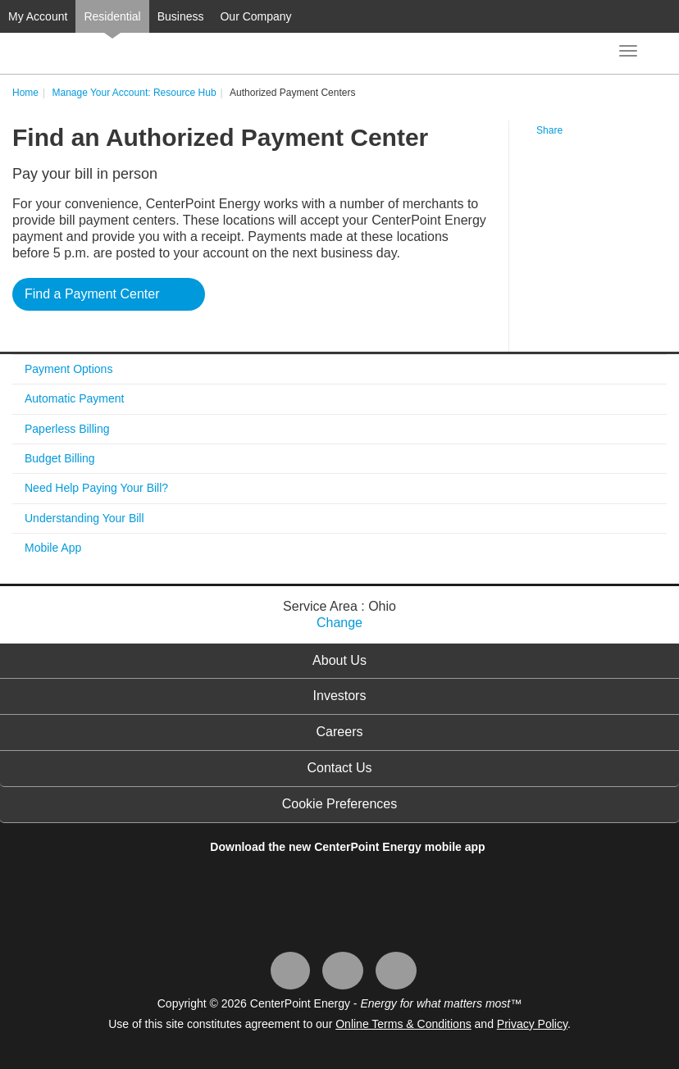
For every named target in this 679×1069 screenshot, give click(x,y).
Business (180, 16)
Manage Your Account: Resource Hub (134, 92)
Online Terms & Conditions (403, 1023)
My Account (37, 16)
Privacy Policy (532, 1023)
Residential (112, 16)
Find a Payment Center (92, 294)
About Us (339, 660)
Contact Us (339, 768)
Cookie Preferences (340, 804)
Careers (340, 732)
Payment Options (68, 368)
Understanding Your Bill (84, 518)
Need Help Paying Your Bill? (96, 487)
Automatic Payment (74, 398)
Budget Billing (60, 458)
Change (339, 623)
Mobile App (53, 547)
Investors (340, 696)
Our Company (255, 16)
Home (25, 92)
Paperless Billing (67, 428)
